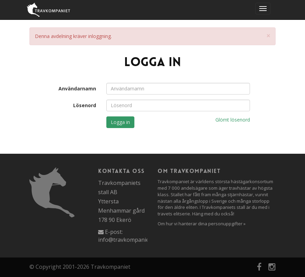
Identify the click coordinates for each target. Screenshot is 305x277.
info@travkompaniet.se (128, 239)
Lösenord (84, 105)
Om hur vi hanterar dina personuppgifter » (202, 224)
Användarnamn (77, 88)
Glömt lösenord (232, 119)
